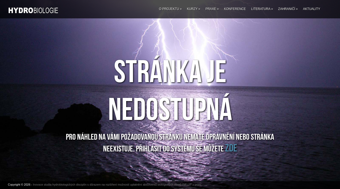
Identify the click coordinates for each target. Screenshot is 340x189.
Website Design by (203, 185)
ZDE (231, 148)
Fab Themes (205, 185)
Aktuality (311, 9)
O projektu (170, 9)
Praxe (212, 9)
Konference (235, 9)
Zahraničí (288, 9)
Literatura (262, 9)
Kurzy (193, 9)
